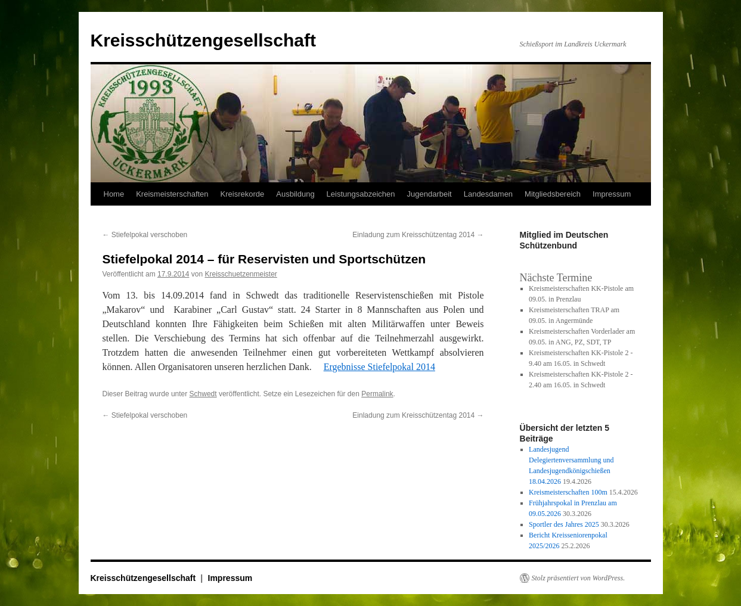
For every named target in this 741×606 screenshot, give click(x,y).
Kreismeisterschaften (172, 193)
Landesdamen (488, 193)
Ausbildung (295, 193)
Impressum (612, 193)
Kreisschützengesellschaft (203, 40)
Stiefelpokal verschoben (145, 235)
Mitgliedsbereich (553, 193)
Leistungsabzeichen (361, 193)
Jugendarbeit (429, 193)
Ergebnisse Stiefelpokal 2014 (379, 367)
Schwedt (203, 394)
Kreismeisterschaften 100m (568, 492)
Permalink (377, 394)
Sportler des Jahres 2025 (564, 524)
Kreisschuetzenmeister (240, 274)
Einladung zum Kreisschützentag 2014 (417, 235)
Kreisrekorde (243, 193)
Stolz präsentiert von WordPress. (578, 578)
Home (114, 193)
